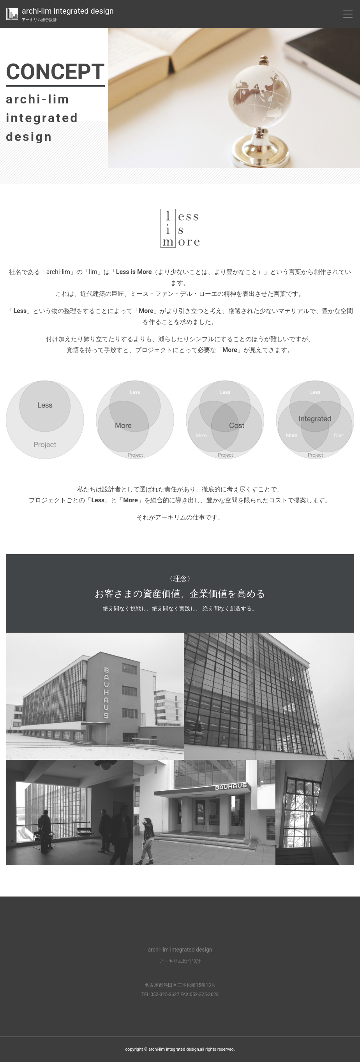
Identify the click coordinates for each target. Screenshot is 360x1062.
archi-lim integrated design (68, 14)
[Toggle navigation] (348, 14)
